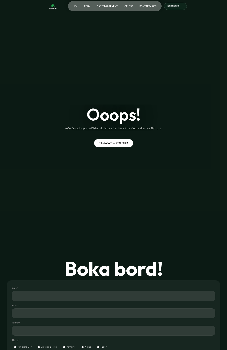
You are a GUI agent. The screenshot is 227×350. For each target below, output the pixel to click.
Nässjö (86, 347)
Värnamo (69, 347)
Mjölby (102, 347)
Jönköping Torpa (47, 347)
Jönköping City (23, 347)
